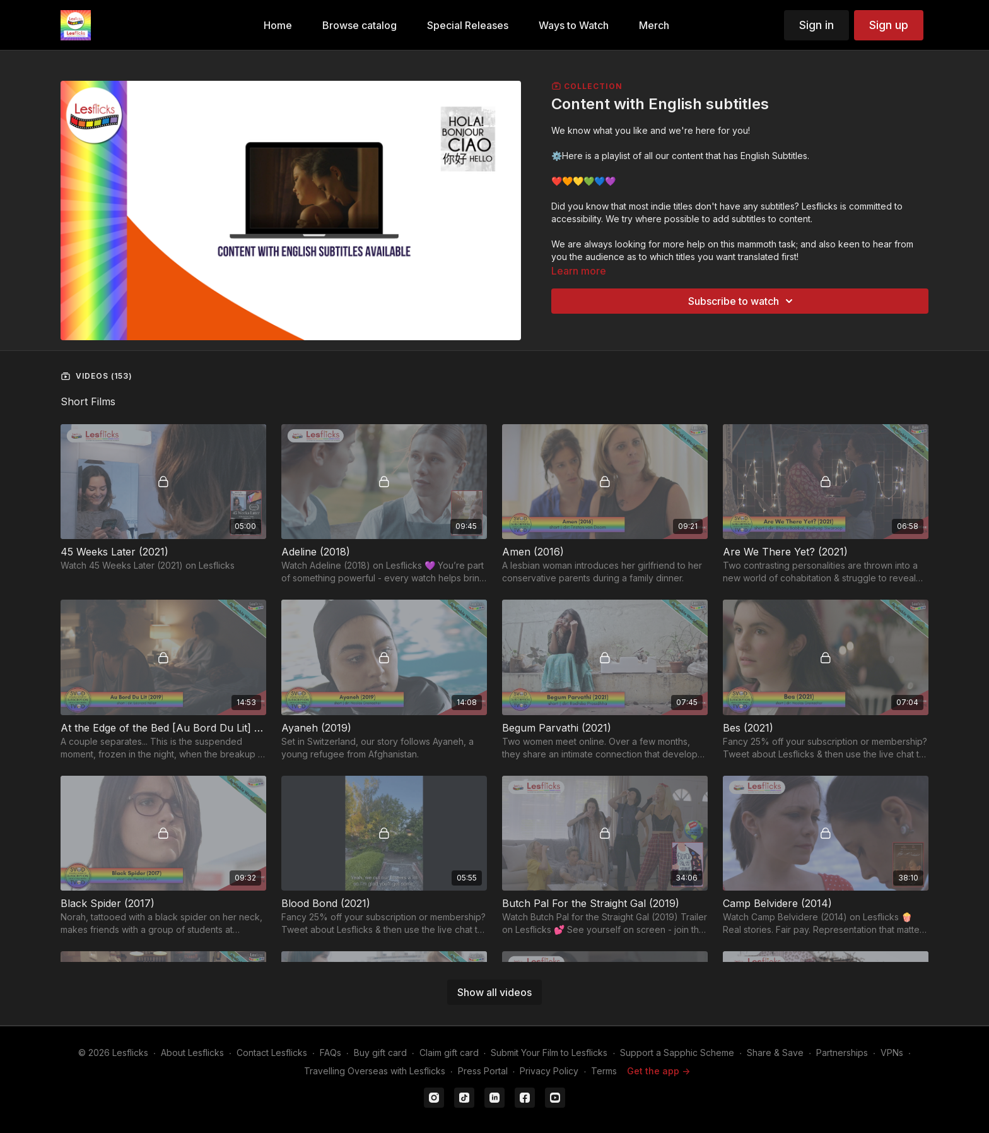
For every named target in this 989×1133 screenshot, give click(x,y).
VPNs (892, 1052)
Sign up (888, 25)
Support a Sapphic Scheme (677, 1052)
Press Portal (483, 1070)
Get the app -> (658, 1070)
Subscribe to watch (742, 301)
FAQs (330, 1052)
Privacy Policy (549, 1070)
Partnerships (842, 1052)
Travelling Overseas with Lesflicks (374, 1070)
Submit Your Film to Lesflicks (549, 1052)
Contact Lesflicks (272, 1052)
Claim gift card (449, 1052)
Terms (604, 1070)
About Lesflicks (192, 1052)
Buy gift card (380, 1052)
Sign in (816, 25)
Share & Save (775, 1052)
